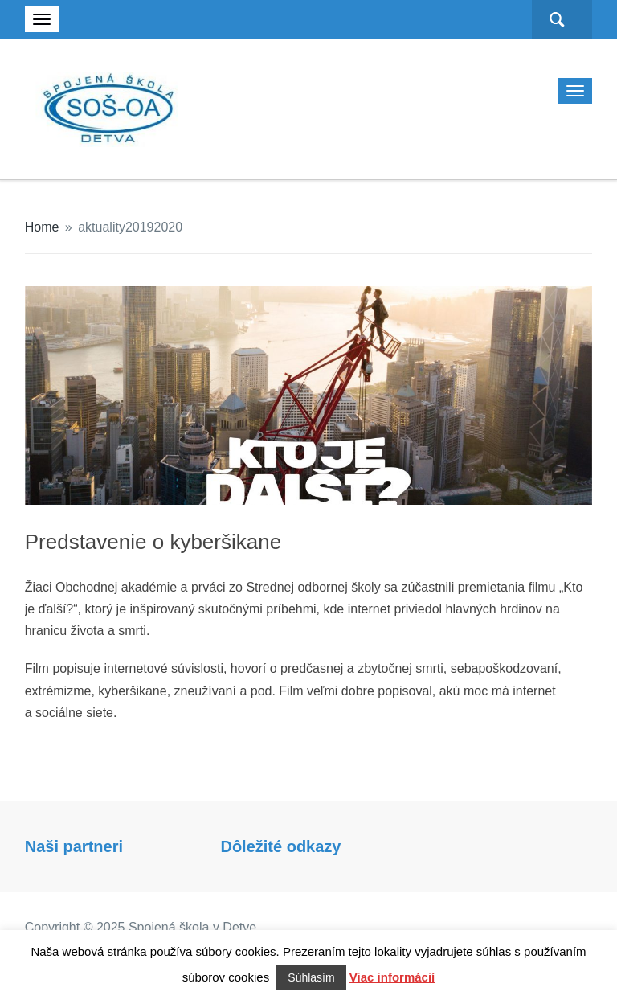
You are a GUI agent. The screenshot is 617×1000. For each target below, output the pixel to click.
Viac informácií (392, 977)
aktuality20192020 (130, 227)
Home (42, 227)
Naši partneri (74, 846)
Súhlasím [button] (311, 977)
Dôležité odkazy (280, 846)
